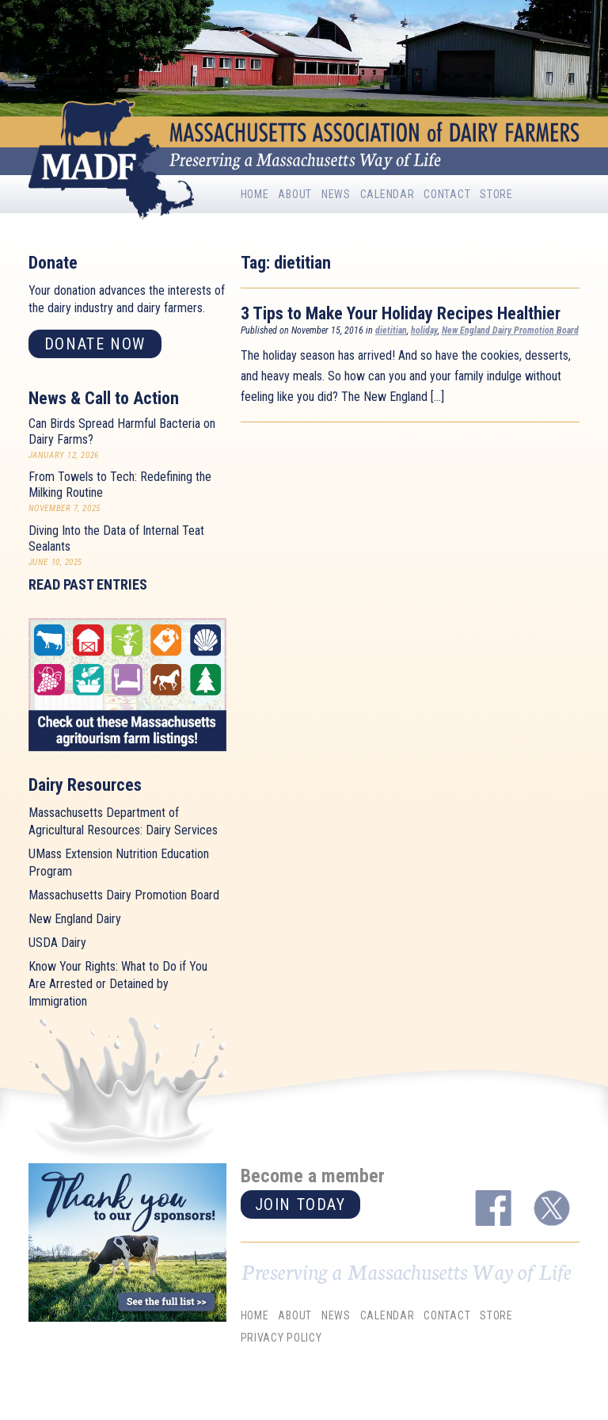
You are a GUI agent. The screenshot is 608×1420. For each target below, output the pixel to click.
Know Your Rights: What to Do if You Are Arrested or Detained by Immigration (117, 984)
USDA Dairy (57, 942)
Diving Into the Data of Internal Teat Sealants (116, 538)
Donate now (95, 343)
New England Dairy (74, 918)
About (295, 194)
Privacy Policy (281, 1337)
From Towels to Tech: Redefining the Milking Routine (119, 484)
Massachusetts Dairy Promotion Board (123, 895)
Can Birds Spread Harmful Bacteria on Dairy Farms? (121, 431)
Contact (447, 194)
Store (496, 194)
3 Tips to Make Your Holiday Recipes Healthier (400, 313)
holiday (424, 330)
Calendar (387, 194)
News (336, 194)
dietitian (391, 330)
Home (255, 194)
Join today (300, 1204)
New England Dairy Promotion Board (510, 330)
